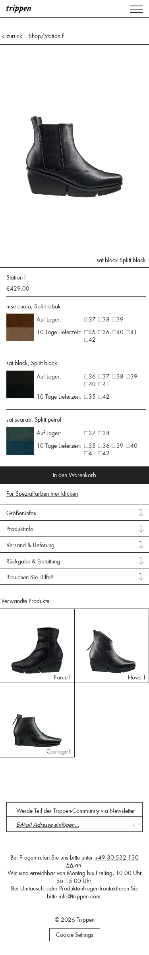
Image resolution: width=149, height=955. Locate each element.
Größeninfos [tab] (21, 513)
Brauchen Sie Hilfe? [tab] (29, 577)
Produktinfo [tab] (19, 529)
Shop (35, 36)
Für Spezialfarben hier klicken (42, 493)
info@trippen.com (79, 896)
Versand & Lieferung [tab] (30, 545)
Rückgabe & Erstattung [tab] (33, 561)
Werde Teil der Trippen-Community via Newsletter (75, 810)
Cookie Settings (74, 934)
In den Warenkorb (74, 475)
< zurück (11, 36)
